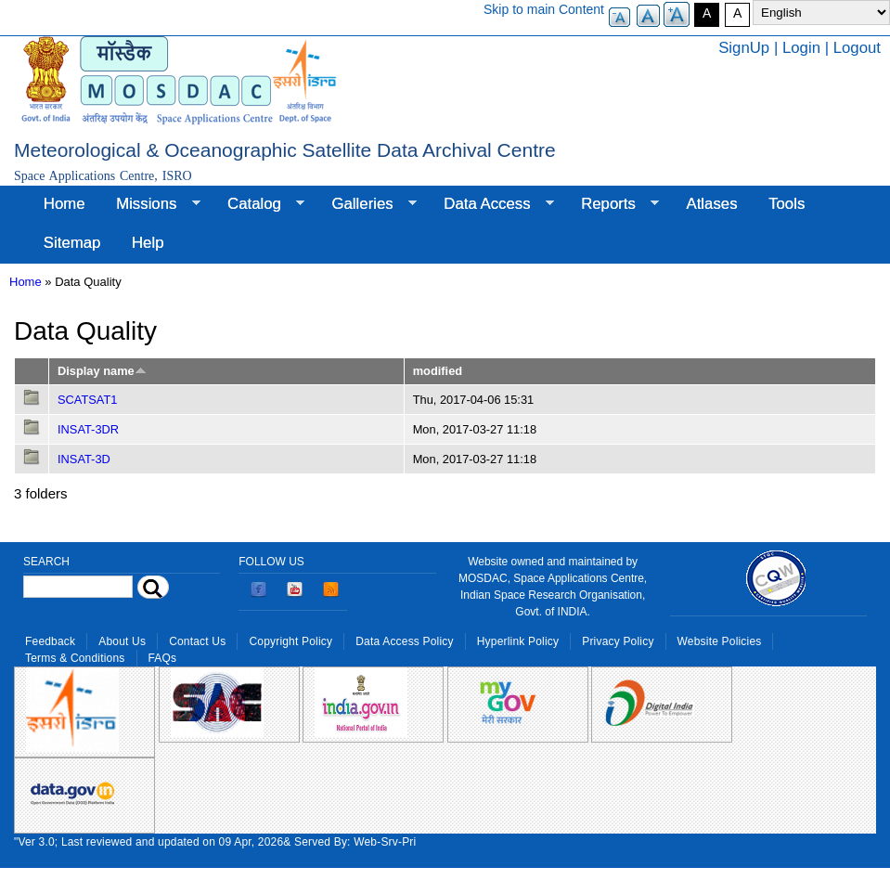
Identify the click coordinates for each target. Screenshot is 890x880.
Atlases (712, 204)
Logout (857, 48)
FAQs (162, 658)
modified (437, 371)
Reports (612, 204)
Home (64, 204)
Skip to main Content (544, 9)
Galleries (366, 204)
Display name (102, 371)
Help (148, 243)
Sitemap (72, 243)
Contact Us (197, 641)
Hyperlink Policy (518, 641)
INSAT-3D (84, 459)
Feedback (50, 641)
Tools (786, 204)
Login (801, 48)
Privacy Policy (617, 641)
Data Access (490, 204)
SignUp (743, 48)
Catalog (258, 204)
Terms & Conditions (75, 658)
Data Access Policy (404, 641)
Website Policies (719, 641)
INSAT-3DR (88, 429)
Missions (150, 204)
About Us (122, 641)
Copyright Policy (290, 641)
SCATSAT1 (87, 400)
